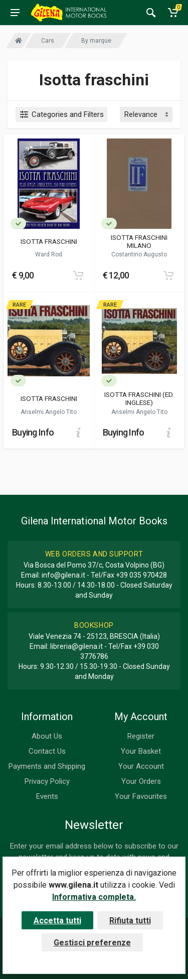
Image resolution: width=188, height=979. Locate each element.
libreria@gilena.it (76, 646)
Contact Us (47, 751)
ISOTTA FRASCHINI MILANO (139, 241)
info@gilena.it (63, 575)
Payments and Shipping (47, 766)
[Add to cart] (78, 275)
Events (47, 796)
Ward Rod (48, 254)
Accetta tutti (57, 920)
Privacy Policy (47, 781)
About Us (47, 736)
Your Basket (141, 751)
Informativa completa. (94, 897)
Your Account (141, 766)
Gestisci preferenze (92, 942)
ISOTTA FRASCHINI (49, 241)
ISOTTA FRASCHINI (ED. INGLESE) (139, 398)
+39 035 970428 (141, 575)
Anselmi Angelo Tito (49, 411)
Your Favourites (141, 796)
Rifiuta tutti (130, 920)
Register (140, 736)
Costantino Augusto (139, 254)
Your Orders (141, 781)
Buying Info (33, 432)
